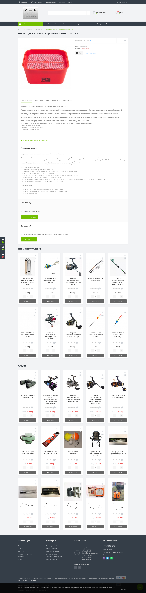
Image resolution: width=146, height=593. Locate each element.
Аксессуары (39, 29)
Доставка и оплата (51, 2)
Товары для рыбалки (53, 546)
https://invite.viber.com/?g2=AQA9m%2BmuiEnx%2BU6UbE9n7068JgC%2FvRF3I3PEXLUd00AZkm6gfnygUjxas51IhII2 (79, 567)
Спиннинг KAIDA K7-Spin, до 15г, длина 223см (28, 335)
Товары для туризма (52, 551)
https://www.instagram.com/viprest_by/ (75, 567)
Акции (20, 559)
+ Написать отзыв (29, 217)
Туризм (80, 24)
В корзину (28, 301)
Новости (70, 2)
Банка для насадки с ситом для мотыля (35, 140)
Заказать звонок (100, 14)
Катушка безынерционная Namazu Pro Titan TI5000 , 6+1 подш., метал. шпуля (95, 399)
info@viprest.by (108, 549)
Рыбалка (57, 24)
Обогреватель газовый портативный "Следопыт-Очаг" (95, 506)
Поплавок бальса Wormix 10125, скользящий (118, 335)
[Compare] (125, 40)
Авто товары (89, 24)
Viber (104, 558)
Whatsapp (111, 558)
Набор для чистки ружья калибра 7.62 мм (50, 506)
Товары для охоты (52, 548)
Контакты (62, 2)
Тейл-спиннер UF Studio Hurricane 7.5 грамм (50, 280)
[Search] (88, 13)
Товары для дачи (51, 559)
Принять (123, 589)
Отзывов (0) (55, 100)
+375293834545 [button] (109, 546)
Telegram (107, 558)
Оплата (20, 548)
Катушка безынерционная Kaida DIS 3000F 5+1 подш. (73, 335)
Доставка (21, 546)
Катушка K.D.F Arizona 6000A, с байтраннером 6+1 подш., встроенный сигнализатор (50, 399)
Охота (50, 24)
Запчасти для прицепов (54, 557)
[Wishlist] (119, 40)
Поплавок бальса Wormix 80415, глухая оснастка (95, 335)
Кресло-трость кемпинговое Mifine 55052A (95, 454)
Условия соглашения (25, 554)
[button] (2, 255)
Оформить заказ (123, 14)
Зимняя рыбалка (69, 24)
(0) (90, 40)
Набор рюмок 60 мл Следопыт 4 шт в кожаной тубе (73, 506)
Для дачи (100, 24)
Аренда (108, 24)
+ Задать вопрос (29, 239)
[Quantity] (28, 296)
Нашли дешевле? (90, 53)
